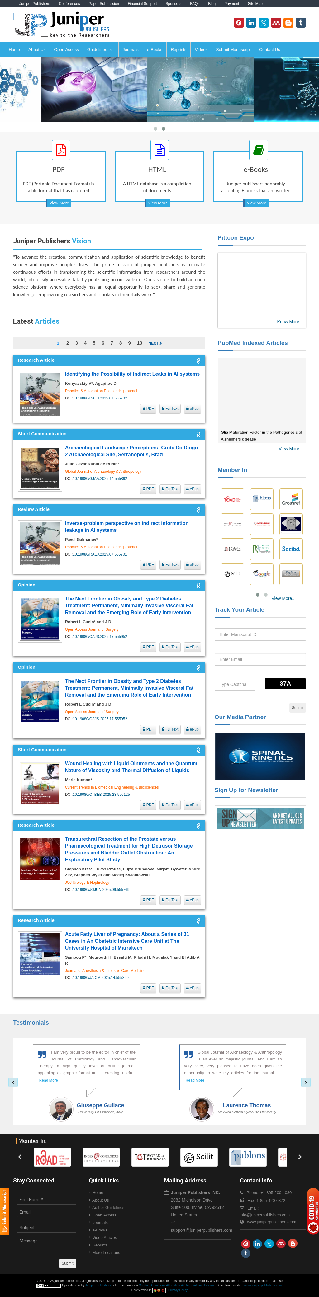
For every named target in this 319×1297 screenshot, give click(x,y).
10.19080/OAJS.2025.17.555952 (100, 636)
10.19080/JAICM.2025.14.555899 (100, 978)
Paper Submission (104, 4)
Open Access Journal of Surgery (92, 629)
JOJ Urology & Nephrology (87, 882)
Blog (212, 4)
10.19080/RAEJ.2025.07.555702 (100, 398)
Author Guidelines (108, 1207)
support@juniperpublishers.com (201, 1230)
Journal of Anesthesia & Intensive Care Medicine (105, 970)
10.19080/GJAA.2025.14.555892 (100, 479)
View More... (291, 448)
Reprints (178, 49)
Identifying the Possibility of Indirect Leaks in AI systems (132, 374)
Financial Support (142, 4)
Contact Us (269, 49)
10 (139, 342)
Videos (201, 49)
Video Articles (105, 1237)
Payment (231, 4)
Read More (48, 1080)
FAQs (194, 4)
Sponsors (174, 4)
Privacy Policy (178, 1290)
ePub (192, 408)
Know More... (290, 321)
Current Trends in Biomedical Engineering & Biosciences (112, 787)
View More (59, 203)
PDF (148, 408)
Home (14, 49)
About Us (37, 49)
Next (155, 343)
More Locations (106, 1252)
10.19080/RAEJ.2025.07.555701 (100, 554)
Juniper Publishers (34, 4)
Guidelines (100, 49)
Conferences (69, 4)
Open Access (66, 49)
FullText (170, 408)
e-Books (155, 49)
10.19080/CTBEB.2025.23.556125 (101, 794)
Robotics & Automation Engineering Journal (101, 391)
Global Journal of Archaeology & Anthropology (103, 471)
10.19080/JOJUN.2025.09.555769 (101, 890)
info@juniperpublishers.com (265, 1214)
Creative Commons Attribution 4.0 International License (177, 1285)
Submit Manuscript (233, 49)
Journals (131, 49)
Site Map (255, 4)
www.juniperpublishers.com (271, 1222)
